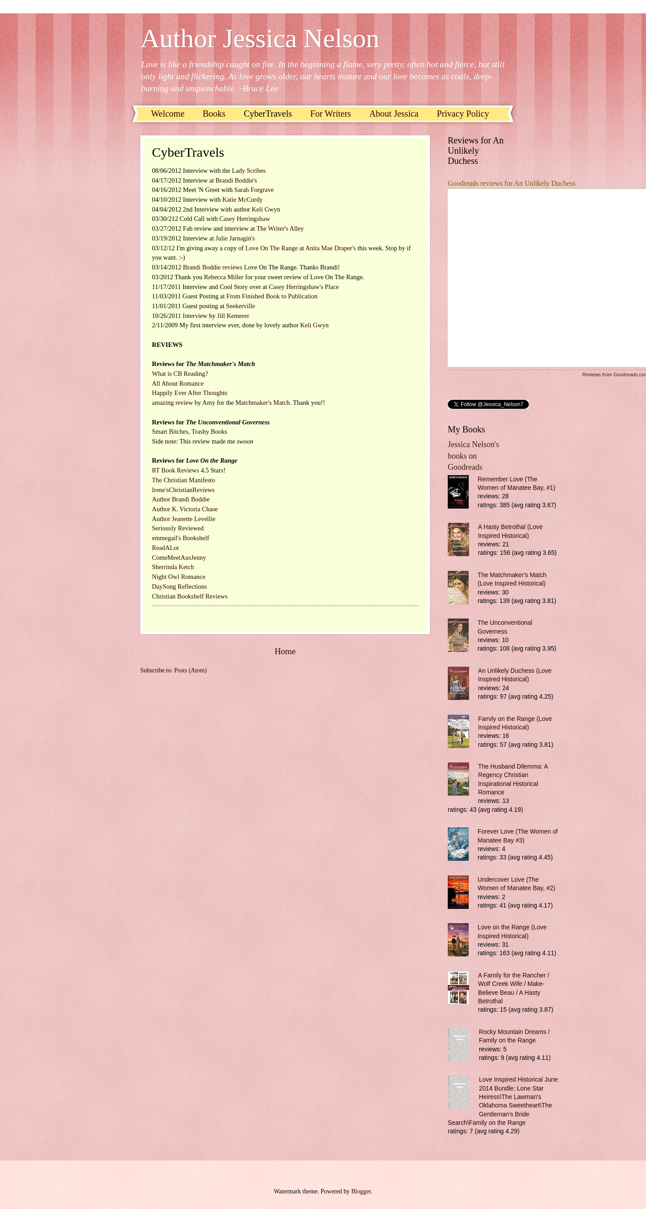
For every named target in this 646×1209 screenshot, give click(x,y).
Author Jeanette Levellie (183, 518)
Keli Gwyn (266, 209)
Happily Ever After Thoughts (189, 392)
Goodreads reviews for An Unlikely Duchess (512, 183)
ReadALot (165, 547)
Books (214, 113)
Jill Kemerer (233, 315)
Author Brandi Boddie (181, 499)
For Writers (330, 113)
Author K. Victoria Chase (185, 509)
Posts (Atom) (190, 670)
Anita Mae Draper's (331, 248)
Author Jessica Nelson (260, 38)
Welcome (167, 113)
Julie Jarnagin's (235, 238)
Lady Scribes (249, 170)
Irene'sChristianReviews (183, 489)
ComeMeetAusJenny (179, 557)
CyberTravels (268, 113)
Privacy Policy (463, 113)
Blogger (361, 1191)
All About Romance (178, 383)
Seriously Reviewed (178, 528)
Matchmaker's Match (262, 402)
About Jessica (394, 113)
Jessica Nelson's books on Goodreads (473, 455)
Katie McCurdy (242, 199)
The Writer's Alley (280, 228)
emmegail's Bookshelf (180, 537)
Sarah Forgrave (254, 189)
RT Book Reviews (175, 470)
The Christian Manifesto (183, 480)
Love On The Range (272, 248)
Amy (208, 402)
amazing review (173, 402)
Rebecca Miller (224, 277)
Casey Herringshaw (244, 218)
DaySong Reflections (179, 586)
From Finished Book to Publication (271, 296)
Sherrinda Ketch (173, 566)
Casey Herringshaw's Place (304, 286)
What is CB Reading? (180, 373)
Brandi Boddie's (236, 180)
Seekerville (240, 305)
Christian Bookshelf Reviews (190, 596)
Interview (195, 315)
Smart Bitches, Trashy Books (189, 431)
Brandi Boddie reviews (213, 267)
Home (284, 651)
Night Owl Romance (178, 576)
